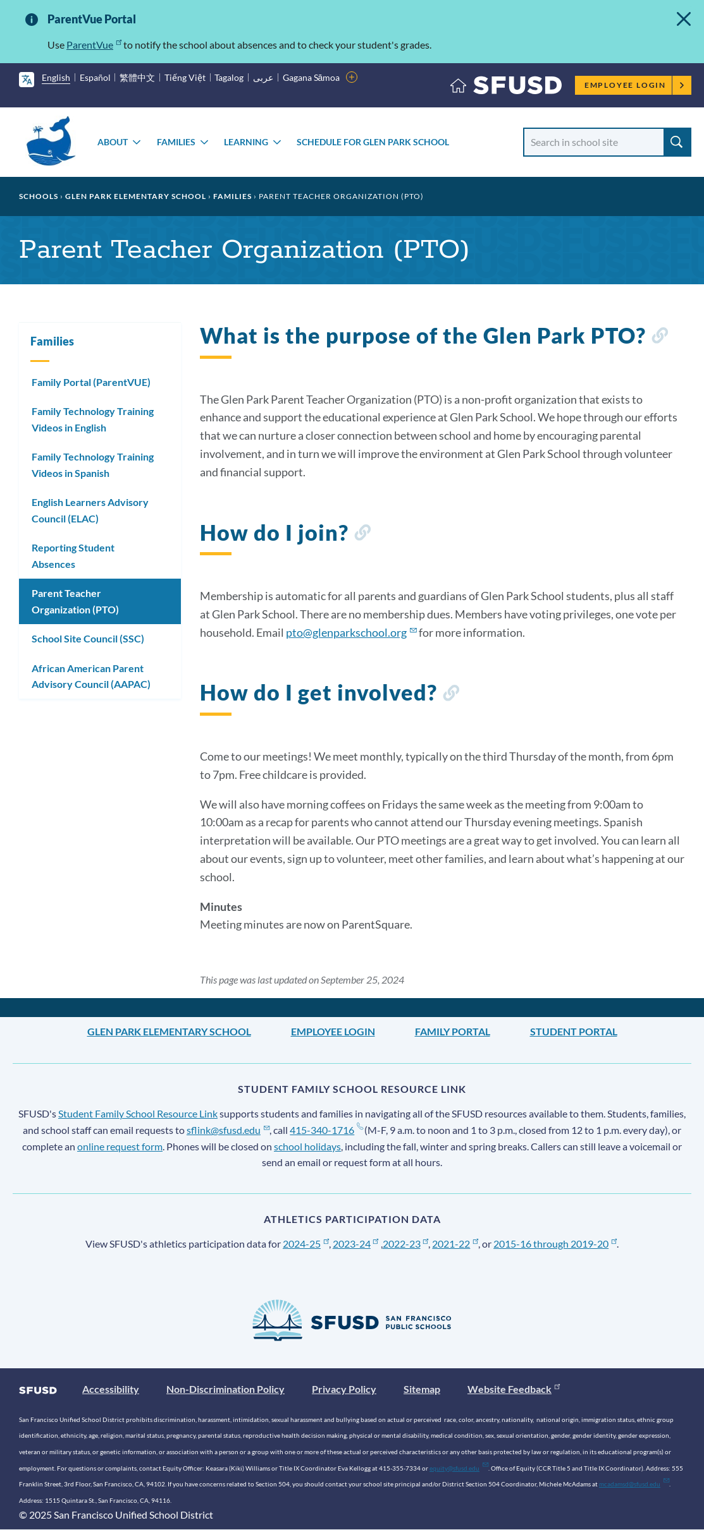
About (112, 141)
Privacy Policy (344, 1389)
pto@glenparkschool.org (351, 632)
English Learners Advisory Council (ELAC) (90, 510)
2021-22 (455, 1244)
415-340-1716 (326, 1130)
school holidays (307, 1146)
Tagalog (229, 77)
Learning (246, 141)
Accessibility (110, 1389)
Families (176, 141)
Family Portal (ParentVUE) (91, 382)
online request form (120, 1146)
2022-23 (406, 1244)
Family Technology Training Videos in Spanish (93, 464)
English (56, 77)
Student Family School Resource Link (138, 1113)
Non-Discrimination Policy (225, 1389)
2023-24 (356, 1244)
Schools (38, 196)
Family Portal (452, 1031)
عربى (263, 77)
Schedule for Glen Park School (373, 141)
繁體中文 (137, 77)
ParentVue (93, 45)
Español (95, 77)
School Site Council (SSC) (88, 638)
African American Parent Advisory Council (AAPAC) (91, 676)
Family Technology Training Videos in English (93, 419)
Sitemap (422, 1389)
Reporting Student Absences (73, 555)
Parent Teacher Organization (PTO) (75, 601)
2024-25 (306, 1244)
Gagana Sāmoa (311, 77)
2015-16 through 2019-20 (555, 1244)
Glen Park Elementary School (135, 196)
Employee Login (634, 85)
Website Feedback (513, 1389)
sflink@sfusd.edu (228, 1130)
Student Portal (573, 1031)
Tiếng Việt (185, 77)
